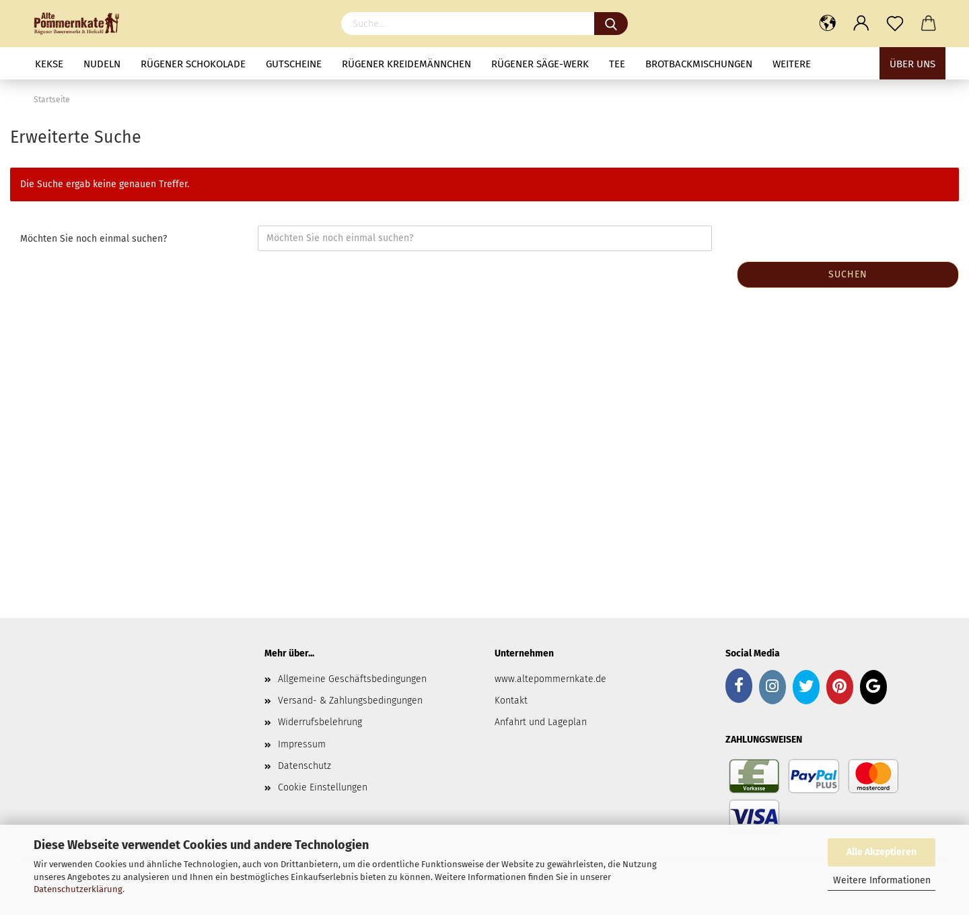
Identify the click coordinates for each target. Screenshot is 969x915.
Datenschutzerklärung (78, 889)
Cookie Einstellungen (322, 787)
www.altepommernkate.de (550, 679)
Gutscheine (294, 64)
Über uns (912, 64)
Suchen (847, 274)
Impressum (302, 744)
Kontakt (511, 700)
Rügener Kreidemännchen (406, 64)
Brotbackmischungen (698, 64)
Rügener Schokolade (193, 64)
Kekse (49, 64)
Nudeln (101, 64)
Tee (617, 64)
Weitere (792, 64)
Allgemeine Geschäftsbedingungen (352, 679)
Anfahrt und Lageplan (541, 722)
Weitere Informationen (882, 880)
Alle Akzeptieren (882, 852)
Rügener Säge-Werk (540, 64)
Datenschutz (304, 766)
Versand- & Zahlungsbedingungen (350, 700)
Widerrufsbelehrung (320, 722)
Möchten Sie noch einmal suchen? (93, 238)
